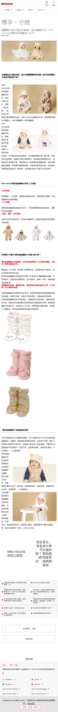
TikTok (35, 679)
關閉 (36, 707)
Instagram (7, 679)
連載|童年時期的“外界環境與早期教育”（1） (15, 583)
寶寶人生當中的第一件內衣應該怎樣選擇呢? (15, 614)
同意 (24, 707)
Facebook (7, 684)
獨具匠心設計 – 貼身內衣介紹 (14, 608)
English (19, 10)
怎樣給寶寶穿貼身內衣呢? (42, 613)
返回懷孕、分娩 (29, 629)
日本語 (7, 10)
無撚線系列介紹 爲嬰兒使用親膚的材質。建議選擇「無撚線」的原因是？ (44, 601)
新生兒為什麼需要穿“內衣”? (42, 608)
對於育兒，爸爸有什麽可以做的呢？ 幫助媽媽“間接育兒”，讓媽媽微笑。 (43, 553)
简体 (30, 10)
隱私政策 (31, 704)
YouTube (35, 684)
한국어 (41, 10)
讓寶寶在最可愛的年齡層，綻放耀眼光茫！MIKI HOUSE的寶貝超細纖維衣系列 (15, 592)
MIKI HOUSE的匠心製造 (16, 553)
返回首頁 (29, 639)
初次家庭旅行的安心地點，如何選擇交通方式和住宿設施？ (15, 600)
